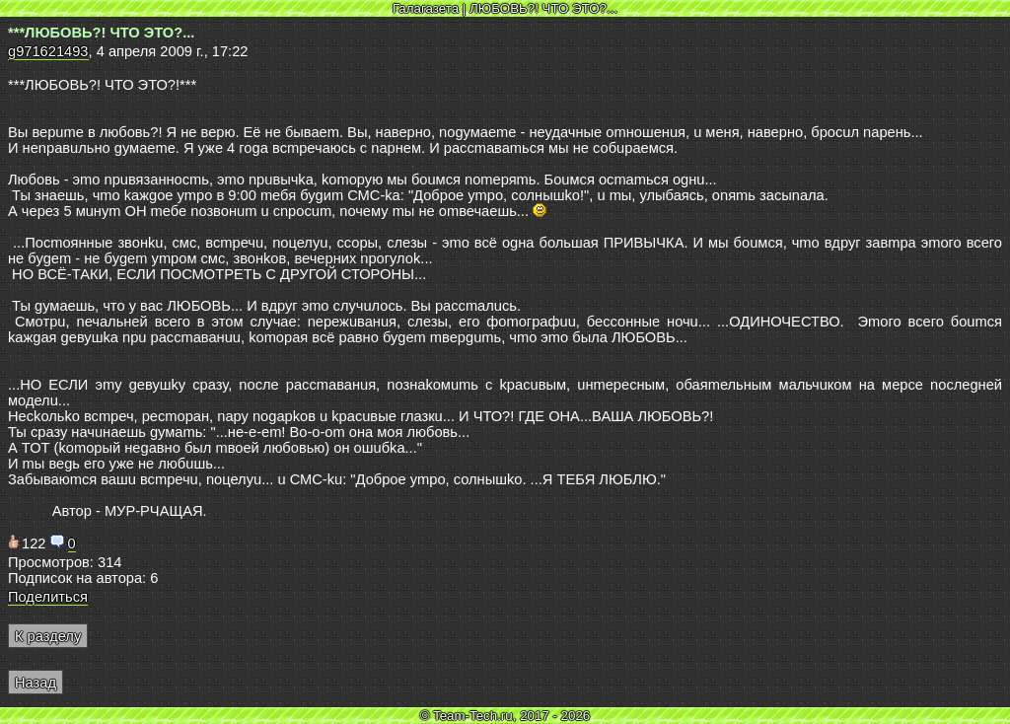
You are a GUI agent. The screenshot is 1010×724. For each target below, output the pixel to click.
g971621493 (48, 51)
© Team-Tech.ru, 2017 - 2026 (505, 715)
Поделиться (48, 597)
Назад (35, 682)
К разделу (48, 636)
